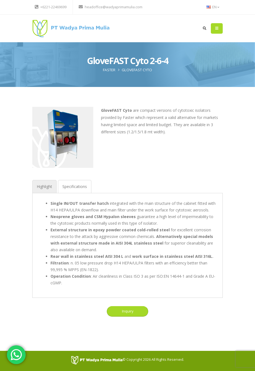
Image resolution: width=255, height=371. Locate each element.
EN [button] (212, 7)
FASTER (109, 69)
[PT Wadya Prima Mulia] (97, 359)
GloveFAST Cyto (137, 69)
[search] (204, 28)
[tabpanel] (127, 243)
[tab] (44, 186)
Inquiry (127, 311)
